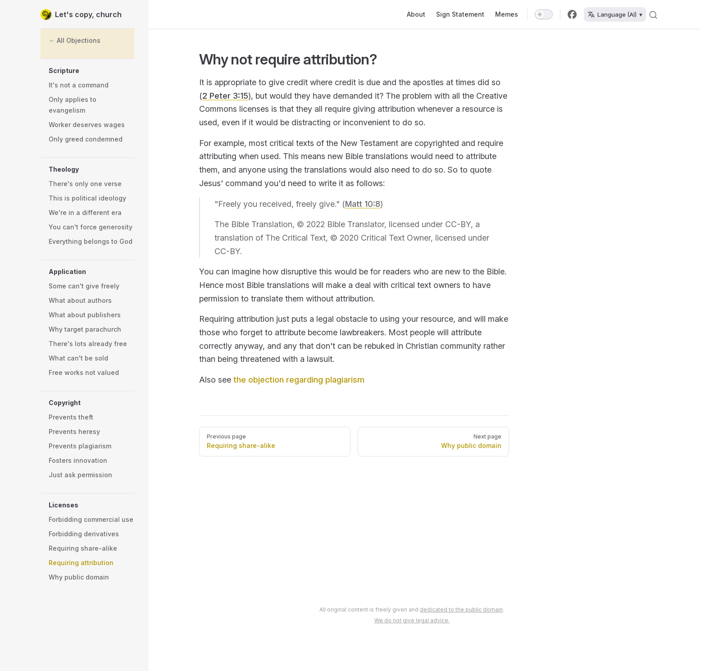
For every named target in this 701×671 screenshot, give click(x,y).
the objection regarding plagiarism (298, 379)
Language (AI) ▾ (614, 14)
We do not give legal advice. (412, 620)
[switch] (544, 14)
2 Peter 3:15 (225, 95)
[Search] (653, 14)
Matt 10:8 (362, 204)
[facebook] (572, 14)
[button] (91, 71)
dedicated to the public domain (461, 609)
